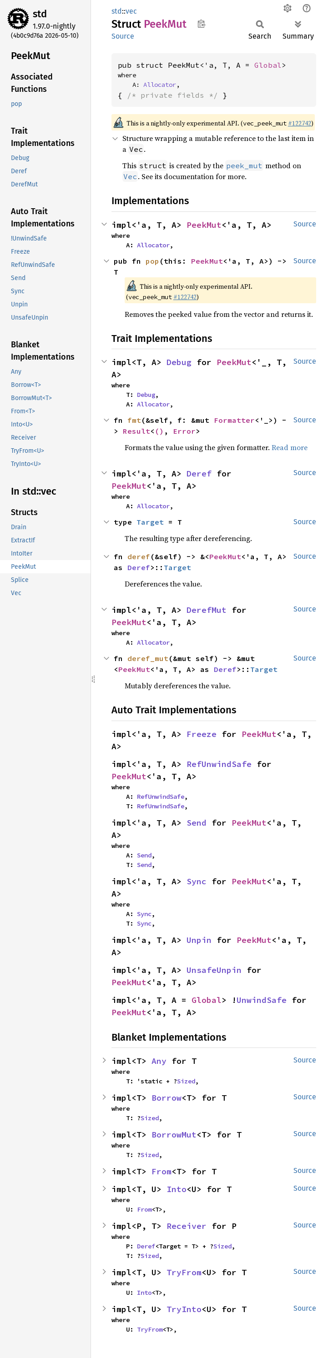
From (161, 1171)
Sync (197, 881)
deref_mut (147, 658)
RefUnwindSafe (219, 764)
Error (184, 431)
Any (159, 1061)
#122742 (299, 123)
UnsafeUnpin (214, 970)
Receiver (187, 1226)
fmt (134, 420)
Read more (290, 447)
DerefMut (207, 610)
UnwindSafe (262, 1000)
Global (268, 65)
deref (138, 556)
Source (122, 36)
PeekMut (204, 225)
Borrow (166, 1097)
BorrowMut (174, 1134)
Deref (199, 473)
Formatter (234, 420)
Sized (186, 1081)
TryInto (184, 1309)
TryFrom (184, 1272)
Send (197, 822)
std (40, 14)
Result (136, 431)
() (159, 431)
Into (177, 1189)
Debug (179, 362)
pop (152, 261)
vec (131, 11)
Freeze (202, 734)
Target (150, 521)
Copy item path (201, 23)
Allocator (159, 84)
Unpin (199, 940)
